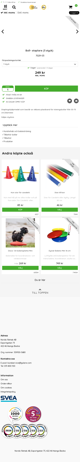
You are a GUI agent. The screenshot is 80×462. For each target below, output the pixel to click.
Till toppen (40, 291)
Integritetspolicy (8, 392)
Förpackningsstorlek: (11, 60)
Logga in (74, 13)
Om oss (4, 379)
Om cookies (6, 387)
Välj (59, 209)
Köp (46, 88)
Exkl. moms (23, 12)
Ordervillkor (6, 383)
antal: (8, 87)
